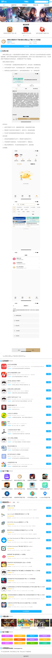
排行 (18, 502)
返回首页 (26, 656)
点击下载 (26, 46)
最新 (14, 502)
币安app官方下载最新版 (25, 651)
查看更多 (11, 360)
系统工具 (35, 5)
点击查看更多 (26, 611)
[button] (23, 35)
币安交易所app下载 (14, 651)
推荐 (10, 502)
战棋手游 (13, 5)
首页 (4, 5)
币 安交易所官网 (5, 651)
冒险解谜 (24, 5)
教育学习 (9, 41)
